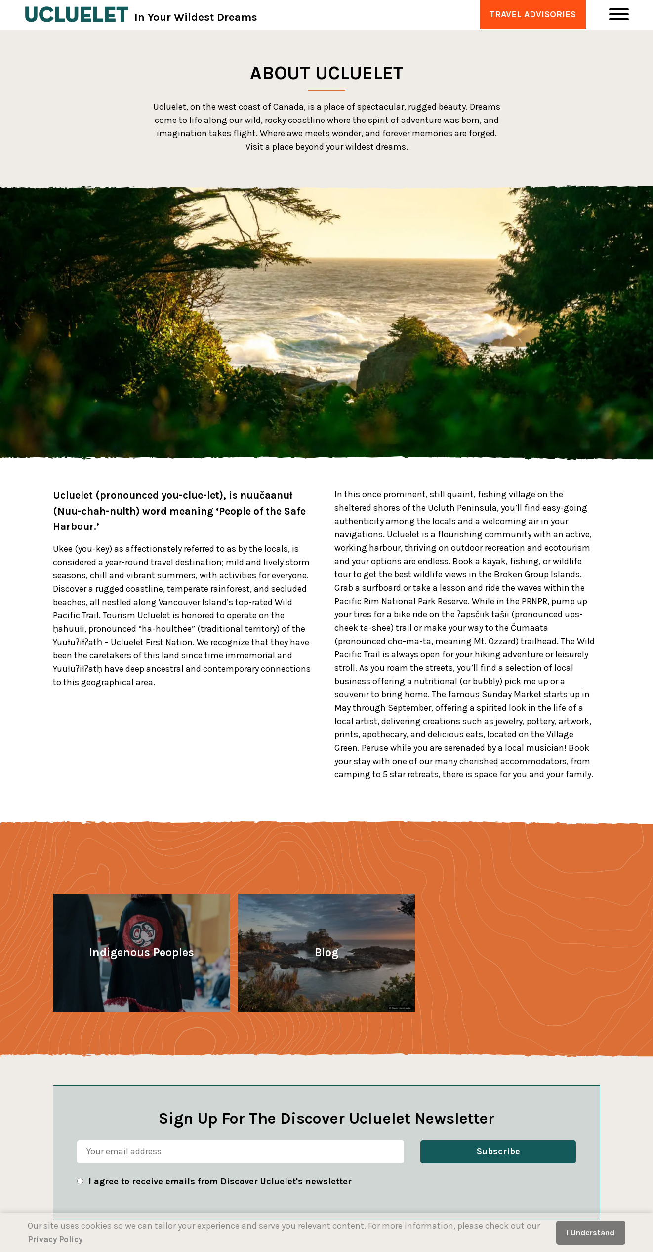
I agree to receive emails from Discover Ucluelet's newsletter (220, 1181)
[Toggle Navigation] (619, 15)
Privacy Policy (57, 1239)
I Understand (590, 1232)
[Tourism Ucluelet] (79, 15)
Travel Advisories (533, 14)
